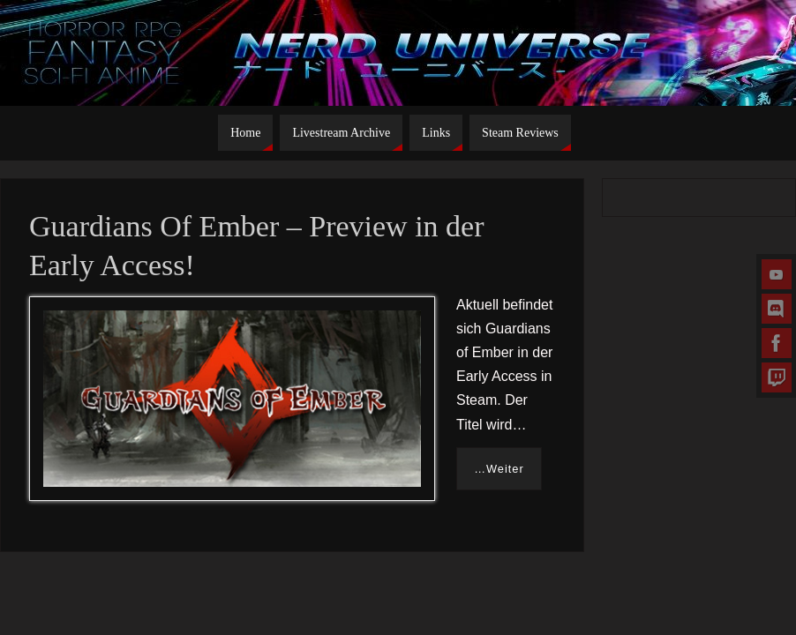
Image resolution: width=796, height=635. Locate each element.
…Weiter (499, 468)
